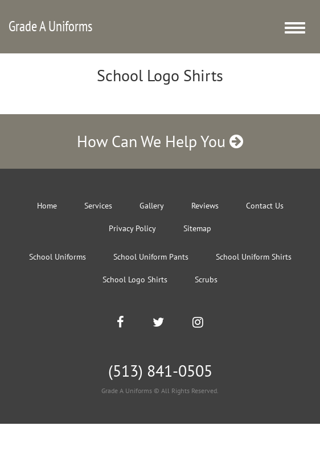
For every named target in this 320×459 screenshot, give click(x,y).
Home (47, 206)
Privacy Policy (132, 228)
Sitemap (197, 228)
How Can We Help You (160, 141)
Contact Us (265, 206)
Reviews (205, 206)
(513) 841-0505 (160, 370)
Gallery (152, 206)
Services (98, 206)
